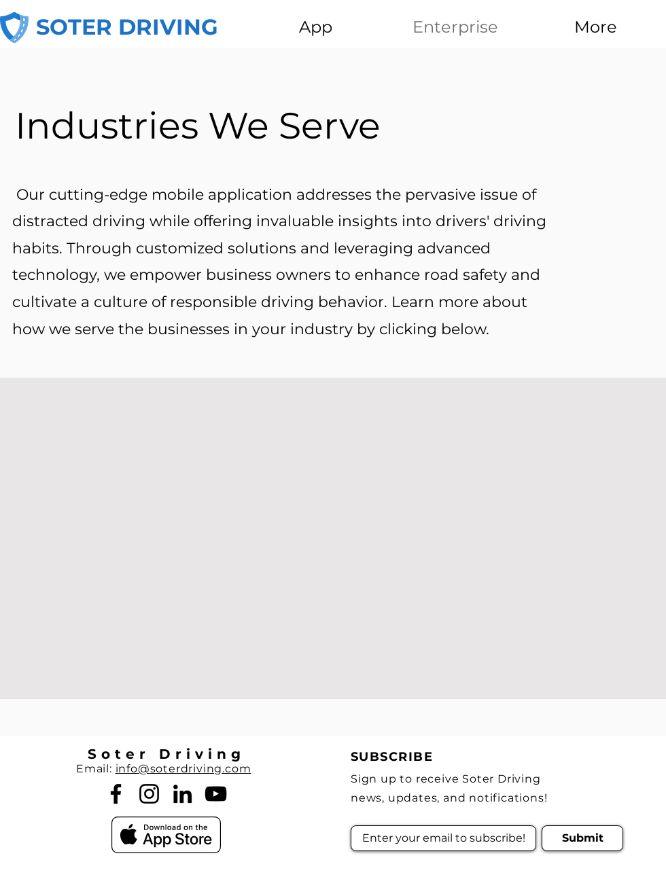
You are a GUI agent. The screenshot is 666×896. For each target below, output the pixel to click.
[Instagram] (149, 794)
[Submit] (582, 838)
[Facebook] (116, 794)
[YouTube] (216, 794)
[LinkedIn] (182, 794)
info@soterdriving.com (183, 768)
